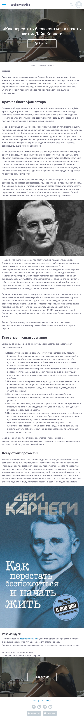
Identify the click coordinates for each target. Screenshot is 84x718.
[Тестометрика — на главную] (20, 4)
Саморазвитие (46, 65)
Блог (33, 65)
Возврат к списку (42, 700)
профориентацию (28, 638)
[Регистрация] (78, 4)
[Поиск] (71, 4)
